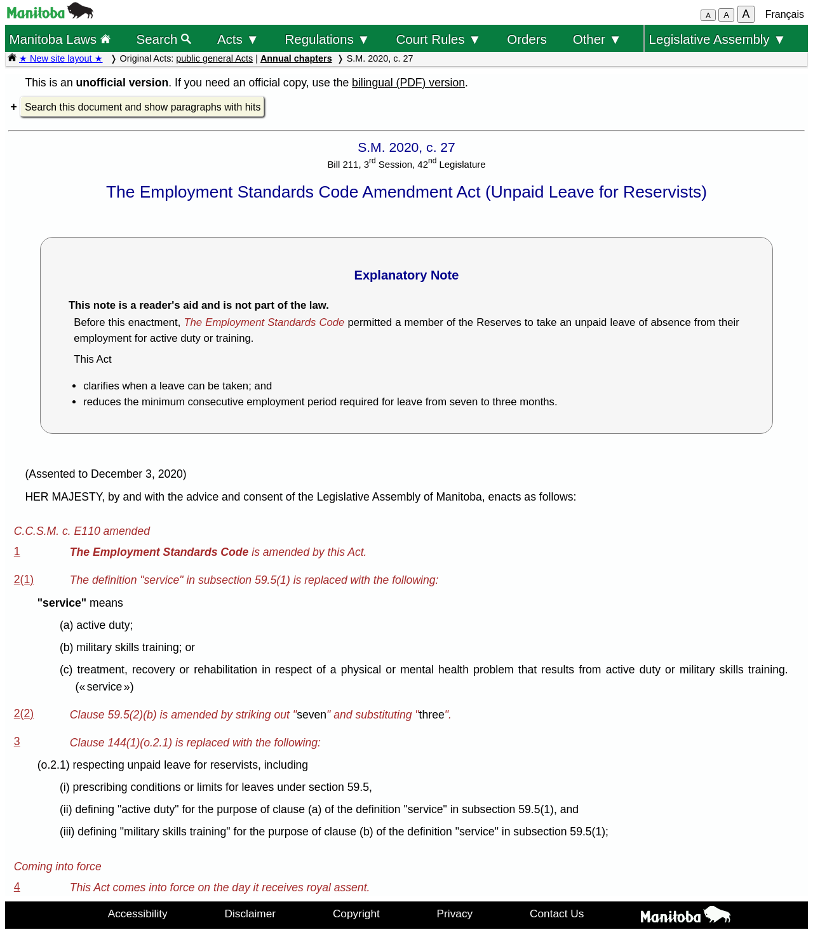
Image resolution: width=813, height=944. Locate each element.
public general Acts (214, 58)
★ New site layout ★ (61, 58)
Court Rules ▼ (438, 39)
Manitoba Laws (59, 39)
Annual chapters (296, 58)
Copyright (356, 913)
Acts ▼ (238, 39)
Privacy (455, 913)
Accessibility (138, 913)
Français (784, 14)
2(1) (24, 579)
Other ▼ (597, 39)
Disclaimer (250, 913)
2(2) (24, 713)
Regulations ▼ (327, 39)
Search (164, 39)
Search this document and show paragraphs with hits (142, 107)
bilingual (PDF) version (408, 82)
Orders (527, 39)
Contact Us (557, 913)
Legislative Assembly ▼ (717, 39)
